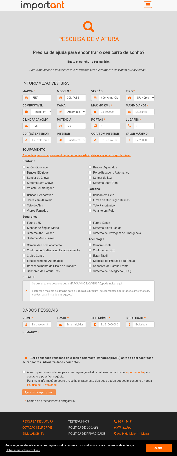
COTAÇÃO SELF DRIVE (37, 427)
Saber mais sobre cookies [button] (23, 450)
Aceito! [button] (158, 448)
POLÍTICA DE (83, 427)
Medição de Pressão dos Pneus (114, 261)
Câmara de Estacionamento (44, 245)
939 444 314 (124, 421)
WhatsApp (122, 427)
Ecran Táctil (100, 255)
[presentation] (50, 342)
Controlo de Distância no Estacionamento (53, 250)
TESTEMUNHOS (78, 421)
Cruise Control (36, 255)
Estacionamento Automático (45, 261)
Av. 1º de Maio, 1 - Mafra (133, 433)
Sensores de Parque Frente (111, 266)
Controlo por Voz (104, 250)
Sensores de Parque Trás (43, 271)
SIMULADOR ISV (33, 433)
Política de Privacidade (42, 385)
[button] (39, 392)
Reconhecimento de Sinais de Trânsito (51, 266)
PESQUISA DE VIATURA (37, 421)
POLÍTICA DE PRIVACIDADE (86, 433)
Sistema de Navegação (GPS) (112, 271)
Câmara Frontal (102, 245)
